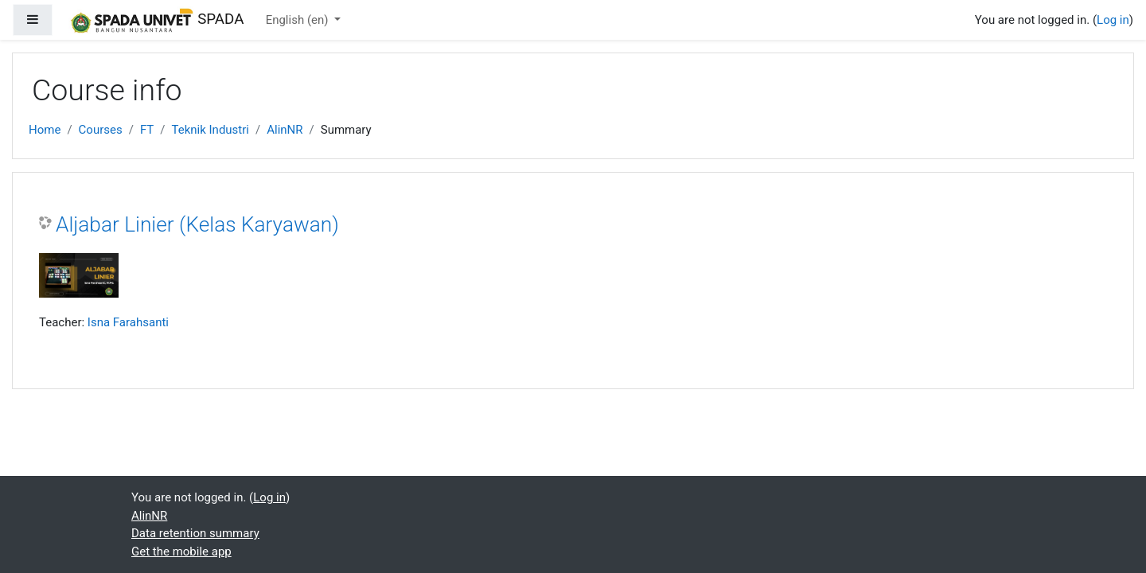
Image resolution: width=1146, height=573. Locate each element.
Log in (1113, 20)
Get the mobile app (181, 551)
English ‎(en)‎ (299, 20)
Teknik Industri (210, 130)
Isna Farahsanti (128, 322)
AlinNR (284, 130)
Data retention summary (195, 533)
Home (44, 130)
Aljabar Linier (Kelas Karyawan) (197, 224)
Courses (101, 130)
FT (147, 130)
